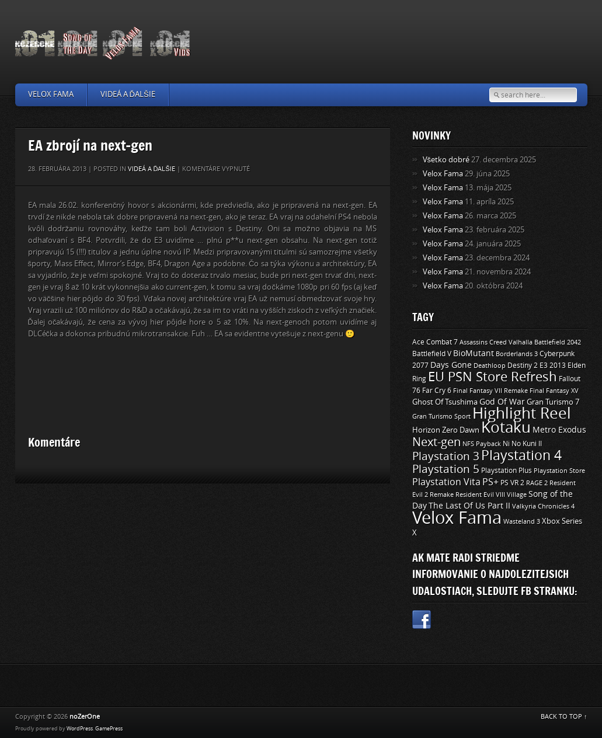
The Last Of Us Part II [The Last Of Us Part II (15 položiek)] (469, 506)
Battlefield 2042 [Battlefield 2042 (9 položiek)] (557, 342)
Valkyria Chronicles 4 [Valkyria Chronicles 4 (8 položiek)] (543, 506)
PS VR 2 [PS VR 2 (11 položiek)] (512, 483)
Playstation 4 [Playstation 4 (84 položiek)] (521, 455)
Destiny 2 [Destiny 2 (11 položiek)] (522, 365)
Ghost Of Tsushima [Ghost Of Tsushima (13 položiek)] (445, 402)
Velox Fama (51, 94)
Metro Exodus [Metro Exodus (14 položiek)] (559, 430)
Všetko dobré (446, 159)
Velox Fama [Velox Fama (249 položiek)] (457, 518)
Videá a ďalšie (127, 94)
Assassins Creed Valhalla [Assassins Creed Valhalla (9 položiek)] (496, 342)
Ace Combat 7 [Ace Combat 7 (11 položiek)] (435, 342)
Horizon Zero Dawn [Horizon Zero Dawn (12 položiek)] (445, 430)
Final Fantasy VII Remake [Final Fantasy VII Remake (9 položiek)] (490, 391)
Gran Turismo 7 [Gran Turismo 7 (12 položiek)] (553, 402)
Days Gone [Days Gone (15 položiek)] (451, 365)
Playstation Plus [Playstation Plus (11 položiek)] (506, 471)
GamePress (109, 729)
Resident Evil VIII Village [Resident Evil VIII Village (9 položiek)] (491, 494)
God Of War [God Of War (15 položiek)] (502, 402)
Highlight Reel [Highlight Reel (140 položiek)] (521, 414)
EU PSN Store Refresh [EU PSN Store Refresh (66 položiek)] (492, 377)
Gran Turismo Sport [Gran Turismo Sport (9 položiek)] (441, 416)
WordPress (80, 729)
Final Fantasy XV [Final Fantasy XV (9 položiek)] (554, 391)
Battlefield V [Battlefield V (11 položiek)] (431, 354)
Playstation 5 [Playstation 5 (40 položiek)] (445, 469)
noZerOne (84, 716)
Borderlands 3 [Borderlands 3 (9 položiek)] (517, 354)
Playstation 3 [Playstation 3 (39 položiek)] (445, 456)
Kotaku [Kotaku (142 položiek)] (506, 428)
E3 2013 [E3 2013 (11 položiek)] (553, 365)
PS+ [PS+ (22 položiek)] (490, 482)
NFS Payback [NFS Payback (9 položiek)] (481, 444)
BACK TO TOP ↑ (564, 716)
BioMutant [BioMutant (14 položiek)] (473, 353)
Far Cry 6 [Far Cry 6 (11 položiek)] (436, 391)
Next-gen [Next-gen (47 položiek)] (436, 442)
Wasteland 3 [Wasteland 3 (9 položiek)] (521, 521)
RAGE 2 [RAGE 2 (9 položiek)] (537, 483)
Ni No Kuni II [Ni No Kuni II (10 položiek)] (522, 444)
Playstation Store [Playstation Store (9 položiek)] (559, 471)
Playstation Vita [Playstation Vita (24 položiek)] (446, 482)
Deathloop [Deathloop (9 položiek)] (490, 365)
